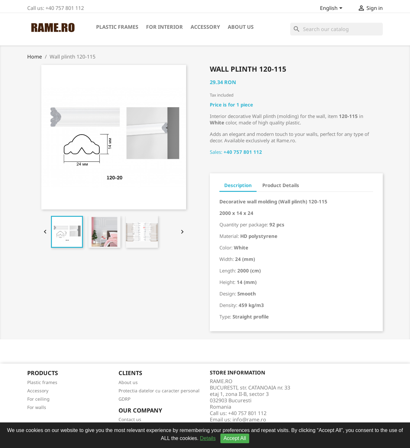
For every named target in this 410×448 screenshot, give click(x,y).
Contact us (130, 419)
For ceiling (38, 399)
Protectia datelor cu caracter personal (159, 391)
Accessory (205, 26)
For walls (36, 407)
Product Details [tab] (280, 185)
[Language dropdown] (332, 8)
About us (241, 26)
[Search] (336, 29)
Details (208, 438)
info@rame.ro (249, 419)
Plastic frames (117, 26)
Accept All (235, 438)
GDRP (124, 399)
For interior (164, 26)
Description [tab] (238, 185)
